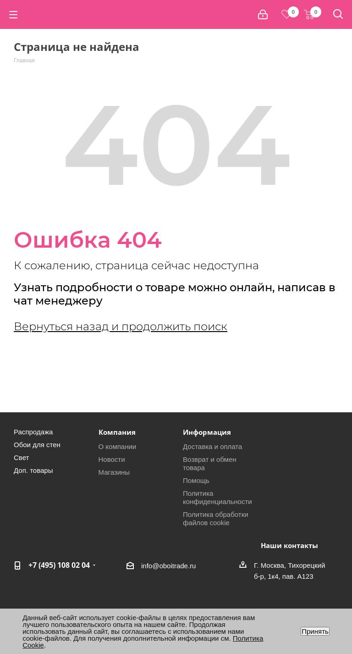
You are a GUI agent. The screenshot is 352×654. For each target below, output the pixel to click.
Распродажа (33, 432)
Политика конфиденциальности (217, 497)
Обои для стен (37, 445)
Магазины (114, 472)
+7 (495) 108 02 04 (59, 565)
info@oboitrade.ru (168, 566)
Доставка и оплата (212, 446)
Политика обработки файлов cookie (215, 518)
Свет (21, 457)
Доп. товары (33, 470)
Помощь (196, 480)
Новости (112, 459)
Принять (315, 631)
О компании (118, 446)
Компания (117, 432)
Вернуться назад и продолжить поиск (120, 326)
